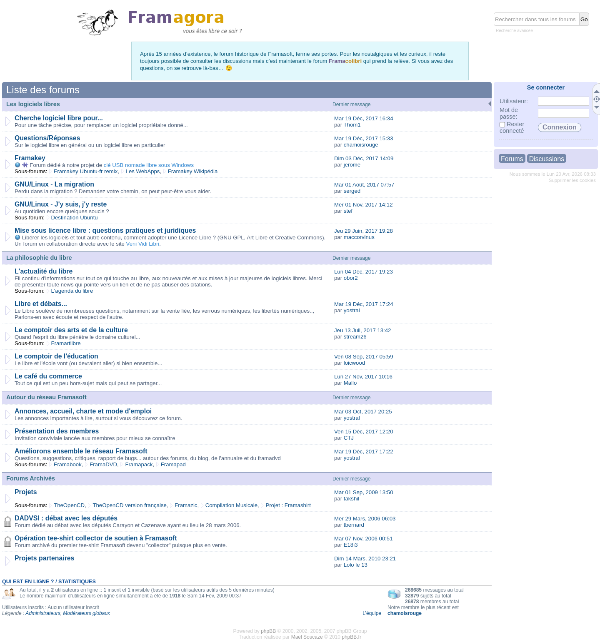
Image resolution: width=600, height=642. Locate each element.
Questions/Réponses (47, 138)
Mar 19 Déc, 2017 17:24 (363, 304)
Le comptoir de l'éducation (56, 356)
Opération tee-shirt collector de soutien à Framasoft (96, 538)
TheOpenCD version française (129, 505)
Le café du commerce (48, 376)
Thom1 (352, 125)
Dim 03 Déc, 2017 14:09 (363, 158)
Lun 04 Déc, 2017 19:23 (363, 272)
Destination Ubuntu (74, 217)
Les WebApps (143, 171)
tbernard (354, 525)
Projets (26, 491)
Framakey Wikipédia (193, 171)
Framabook (68, 464)
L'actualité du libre (43, 271)
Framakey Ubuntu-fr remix (86, 171)
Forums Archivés (30, 478)
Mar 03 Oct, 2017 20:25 (363, 411)
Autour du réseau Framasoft (46, 397)
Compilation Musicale (231, 505)
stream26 (355, 336)
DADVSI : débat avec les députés (66, 518)
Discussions (546, 158)
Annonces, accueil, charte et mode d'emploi (83, 411)
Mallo (350, 383)
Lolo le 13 (356, 565)
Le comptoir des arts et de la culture (71, 329)
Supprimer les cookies (572, 180)
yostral (352, 310)
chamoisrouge (361, 145)
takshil (351, 498)
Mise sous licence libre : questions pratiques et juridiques (105, 230)
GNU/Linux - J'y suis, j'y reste (61, 204)
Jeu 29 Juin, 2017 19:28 (363, 231)
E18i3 (351, 545)
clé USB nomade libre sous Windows (149, 165)
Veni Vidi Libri (143, 244)
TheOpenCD (69, 505)
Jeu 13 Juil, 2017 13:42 (362, 330)
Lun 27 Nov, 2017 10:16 (363, 376)
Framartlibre (66, 343)
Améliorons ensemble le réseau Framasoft (81, 451)
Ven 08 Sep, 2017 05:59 (363, 356)
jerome (352, 165)
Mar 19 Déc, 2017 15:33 (363, 138)
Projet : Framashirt (287, 505)
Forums (512, 158)
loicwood (354, 363)
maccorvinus (359, 237)
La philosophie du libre (39, 257)
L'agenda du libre (72, 291)
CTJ (349, 438)
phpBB (268, 631)
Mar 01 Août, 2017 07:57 (364, 185)
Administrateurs (42, 613)
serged (352, 191)
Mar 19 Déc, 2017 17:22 (363, 451)
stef (348, 211)
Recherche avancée (514, 30)
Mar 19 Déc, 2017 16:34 (363, 118)
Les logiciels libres (33, 104)
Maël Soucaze (307, 637)
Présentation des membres (57, 431)
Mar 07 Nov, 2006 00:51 (363, 538)
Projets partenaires (44, 558)
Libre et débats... (41, 303)
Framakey (30, 158)
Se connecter (546, 87)
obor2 (351, 278)
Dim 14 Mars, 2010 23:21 (365, 558)
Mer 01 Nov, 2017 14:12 (363, 205)
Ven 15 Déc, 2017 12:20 (363, 431)
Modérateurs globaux (86, 613)
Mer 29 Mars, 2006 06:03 (364, 518)
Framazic (186, 505)
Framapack (138, 464)
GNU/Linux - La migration (54, 184)
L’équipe (371, 613)
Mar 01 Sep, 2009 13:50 (363, 492)
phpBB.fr (351, 637)
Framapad (173, 464)
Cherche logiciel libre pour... (59, 118)
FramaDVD (103, 464)
